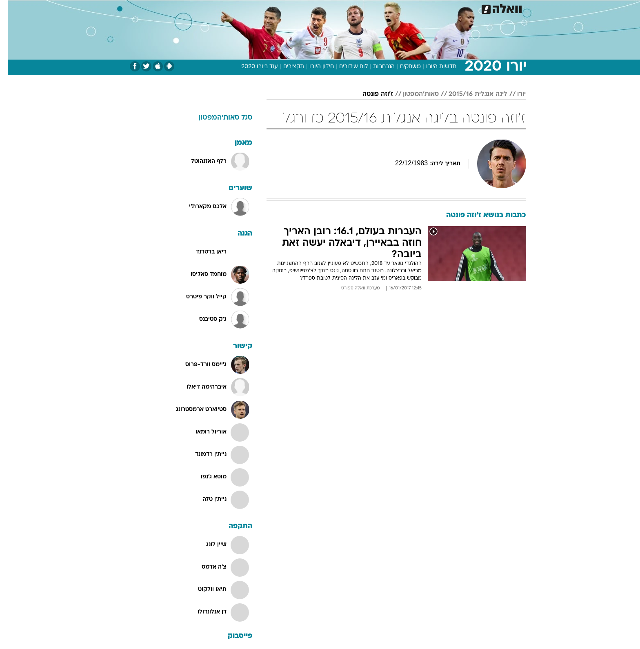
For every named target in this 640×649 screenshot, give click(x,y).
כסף (346, 8)
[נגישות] (11, 8)
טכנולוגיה (241, 8)
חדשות (480, 8)
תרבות (394, 8)
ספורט (452, 8)
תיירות (271, 8)
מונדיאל (423, 8)
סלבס (369, 8)
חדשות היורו (433, 66)
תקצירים (286, 66)
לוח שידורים (345, 66)
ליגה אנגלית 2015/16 (470, 94)
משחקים (402, 66)
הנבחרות (376, 66)
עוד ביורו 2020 (251, 66)
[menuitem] (475, 8)
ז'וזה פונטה (370, 94)
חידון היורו (314, 66)
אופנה (211, 8)
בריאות (299, 8)
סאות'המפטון (413, 94)
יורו (513, 94)
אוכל (325, 8)
